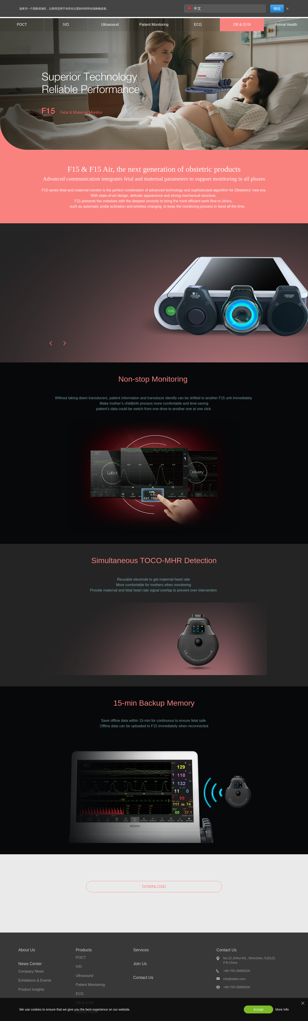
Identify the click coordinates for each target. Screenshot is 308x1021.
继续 (277, 8)
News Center (30, 964)
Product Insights (31, 989)
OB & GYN (242, 24)
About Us (26, 950)
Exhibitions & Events (34, 980)
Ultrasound (109, 24)
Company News (31, 971)
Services (141, 950)
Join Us (140, 964)
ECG (198, 24)
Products (84, 950)
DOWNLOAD (154, 886)
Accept (258, 1009)
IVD (66, 24)
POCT (22, 24)
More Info (282, 1009)
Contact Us (143, 977)
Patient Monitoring (153, 24)
